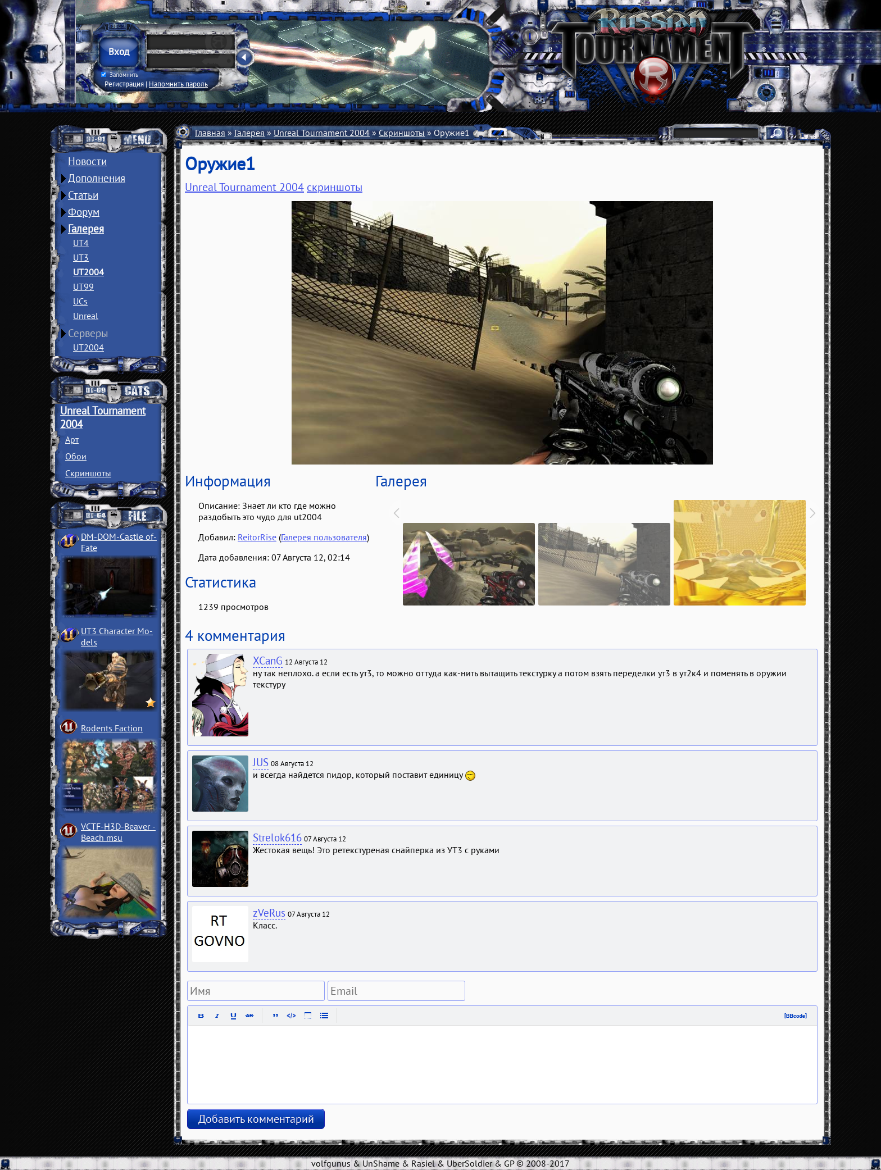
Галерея (86, 228)
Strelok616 (277, 837)
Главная (210, 132)
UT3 (81, 257)
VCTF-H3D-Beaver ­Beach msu (118, 832)
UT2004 (88, 271)
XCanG (268, 660)
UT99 (83, 286)
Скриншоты (88, 473)
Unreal (85, 315)
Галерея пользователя (324, 537)
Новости (87, 161)
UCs (80, 301)
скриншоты (334, 187)
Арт (72, 439)
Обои (76, 456)
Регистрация (124, 84)
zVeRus (269, 912)
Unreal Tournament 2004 (322, 132)
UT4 (81, 242)
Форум (83, 211)
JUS (261, 762)
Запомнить (119, 75)
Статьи (83, 195)
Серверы (88, 333)
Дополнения (96, 178)
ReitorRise (257, 537)
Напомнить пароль (178, 84)
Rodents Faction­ (112, 728)
